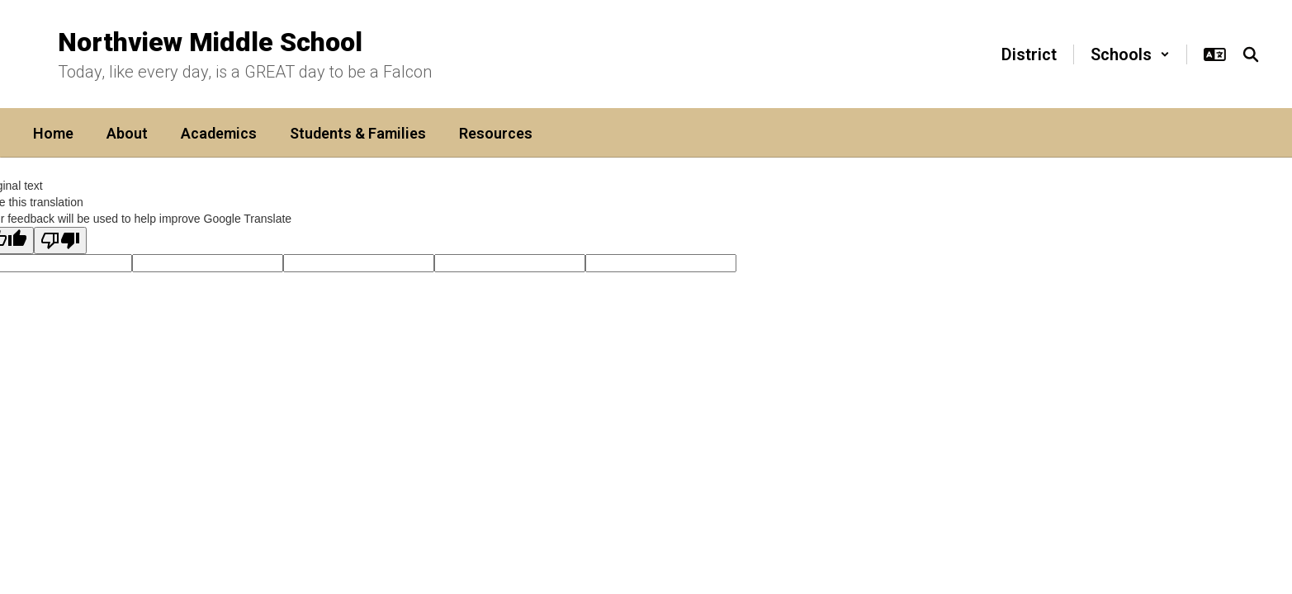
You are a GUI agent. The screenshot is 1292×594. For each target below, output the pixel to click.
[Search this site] (1250, 54)
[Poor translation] (60, 240)
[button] (1130, 54)
